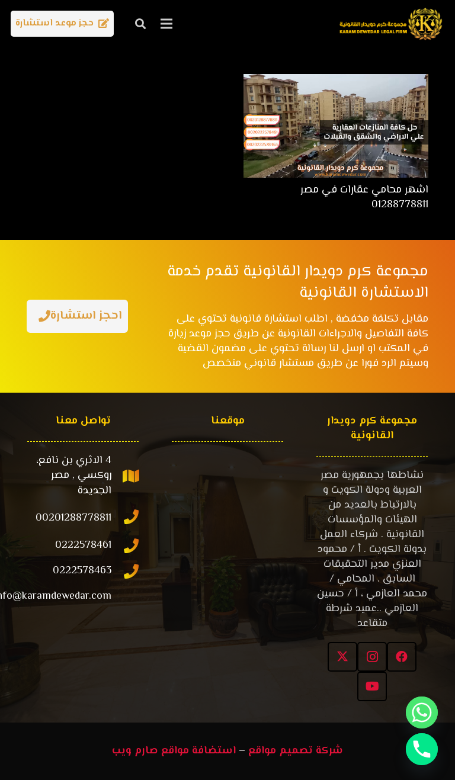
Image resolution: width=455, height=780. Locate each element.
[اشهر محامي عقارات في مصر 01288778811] (335, 81)
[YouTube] (372, 686)
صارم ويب (135, 751)
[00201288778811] (125, 518)
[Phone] (422, 749)
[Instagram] (372, 657)
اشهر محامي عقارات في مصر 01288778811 (364, 197)
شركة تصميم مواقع (295, 751)
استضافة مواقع (198, 751)
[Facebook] (401, 657)
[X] (342, 657)
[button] (140, 23)
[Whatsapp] (422, 712)
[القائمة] (166, 23)
